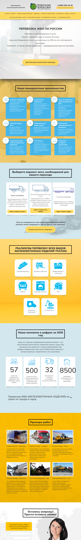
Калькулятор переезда (34, 17)
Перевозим (36, 13)
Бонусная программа (16, 17)
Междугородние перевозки (24, 13)
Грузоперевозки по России (48, 17)
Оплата (25, 17)
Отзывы (67, 13)
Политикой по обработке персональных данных (13, 524)
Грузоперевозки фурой (64, 17)
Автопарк (13, 13)
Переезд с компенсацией (48, 13)
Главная (7, 13)
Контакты (72, 13)
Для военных (60, 13)
